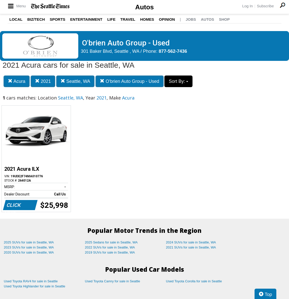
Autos (144, 7)
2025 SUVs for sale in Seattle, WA (29, 242)
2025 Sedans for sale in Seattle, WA (111, 242)
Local (16, 19)
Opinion (167, 19)
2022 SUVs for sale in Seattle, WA (110, 247)
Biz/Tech (36, 19)
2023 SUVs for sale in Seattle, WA (29, 247)
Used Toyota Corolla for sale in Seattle (194, 281)
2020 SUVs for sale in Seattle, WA (29, 252)
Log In (247, 6)
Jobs (191, 19)
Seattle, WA (75, 81)
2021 (43, 81)
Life (111, 19)
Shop (224, 19)
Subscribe (265, 6)
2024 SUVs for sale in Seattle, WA (191, 242)
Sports (57, 19)
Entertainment (86, 19)
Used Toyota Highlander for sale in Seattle (34, 286)
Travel (127, 19)
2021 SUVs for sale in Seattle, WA (191, 247)
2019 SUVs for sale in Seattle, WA (110, 252)
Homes (147, 19)
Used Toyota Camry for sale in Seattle (112, 281)
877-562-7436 (173, 51)
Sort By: (178, 81)
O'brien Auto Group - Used (129, 81)
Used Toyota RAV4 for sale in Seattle (31, 281)
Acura (16, 81)
